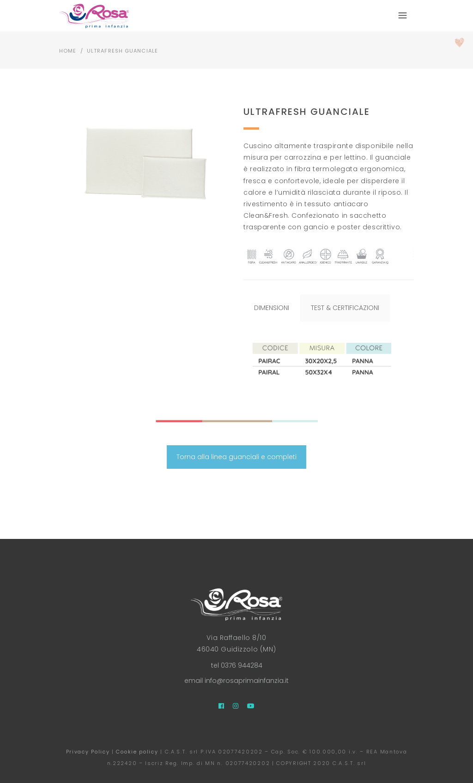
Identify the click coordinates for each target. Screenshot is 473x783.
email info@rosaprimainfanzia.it (236, 680)
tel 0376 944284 (236, 665)
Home (67, 50)
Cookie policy (137, 751)
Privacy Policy (88, 751)
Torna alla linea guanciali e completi (236, 456)
